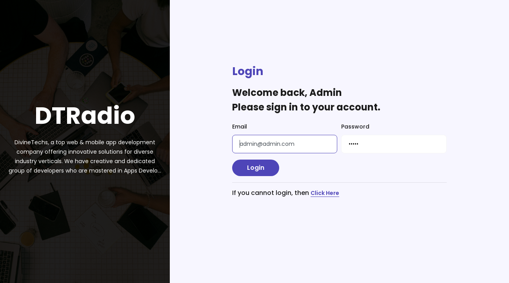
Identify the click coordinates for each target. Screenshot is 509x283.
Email (239, 126)
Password (355, 126)
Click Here (325, 193)
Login (255, 167)
